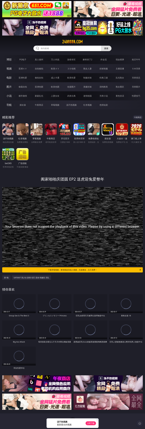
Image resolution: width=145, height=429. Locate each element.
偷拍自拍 (39, 77)
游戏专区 (71, 59)
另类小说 (103, 95)
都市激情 (23, 95)
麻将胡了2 (87, 59)
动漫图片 (71, 86)
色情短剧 (103, 104)
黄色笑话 (120, 95)
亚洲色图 (39, 86)
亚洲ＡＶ (23, 68)
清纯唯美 (103, 86)
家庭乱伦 (39, 95)
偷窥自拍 (23, 86)
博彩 (9, 59)
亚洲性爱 (23, 77)
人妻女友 (55, 95)
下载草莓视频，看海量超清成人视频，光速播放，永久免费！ (94, 269)
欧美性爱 (71, 77)
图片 (9, 86)
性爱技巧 (136, 95)
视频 (9, 68)
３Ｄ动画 (71, 68)
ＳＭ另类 (136, 68)
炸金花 (104, 59)
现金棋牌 (120, 59)
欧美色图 (55, 86)
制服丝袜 (87, 77)
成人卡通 (55, 77)
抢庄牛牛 (136, 59)
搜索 (106, 48)
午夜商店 (39, 104)
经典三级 (103, 77)
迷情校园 (87, 95)
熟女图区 (120, 86)
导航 (9, 105)
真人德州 (39, 59)
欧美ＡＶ (55, 68)
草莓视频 (55, 104)
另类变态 (136, 77)
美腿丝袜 (87, 86)
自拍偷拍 (39, 68)
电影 (9, 77)
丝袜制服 (103, 68)
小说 (9, 96)
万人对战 (55, 59)
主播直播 (120, 68)
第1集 (6, 277)
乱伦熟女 (120, 77)
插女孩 (23, 104)
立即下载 (90, 423)
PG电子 (22, 59)
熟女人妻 (87, 68)
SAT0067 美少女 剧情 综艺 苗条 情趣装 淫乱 (31, 277)
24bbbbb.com (72, 41)
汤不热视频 (71, 104)
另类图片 (136, 86)
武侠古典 (71, 95)
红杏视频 (87, 104)
